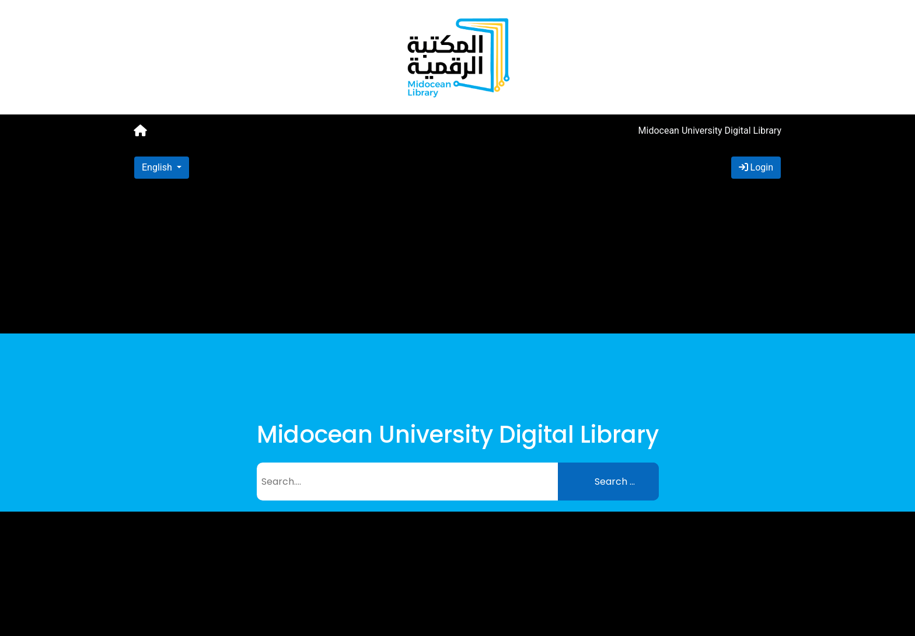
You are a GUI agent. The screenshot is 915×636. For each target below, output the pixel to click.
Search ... (615, 481)
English (158, 167)
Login (756, 167)
